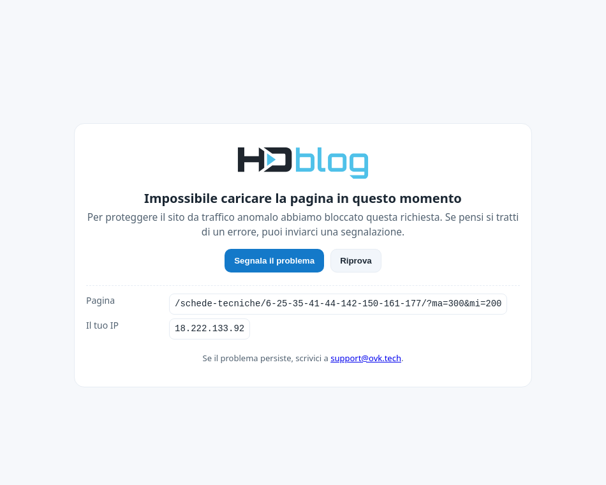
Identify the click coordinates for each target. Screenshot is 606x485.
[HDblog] (303, 161)
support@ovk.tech (365, 358)
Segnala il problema (274, 260)
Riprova (356, 260)
